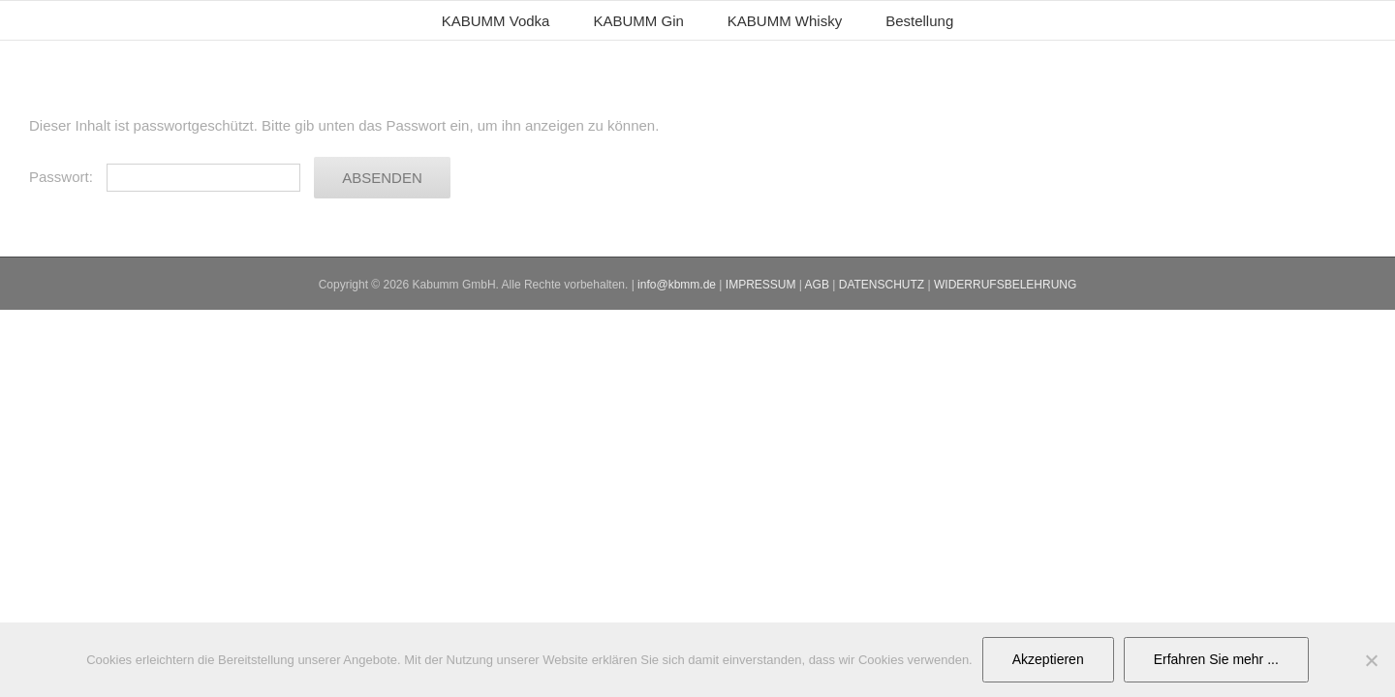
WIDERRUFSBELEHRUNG (1005, 284)
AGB (817, 284)
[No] (1370, 660)
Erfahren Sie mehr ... (1216, 659)
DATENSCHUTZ (881, 284)
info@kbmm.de (676, 284)
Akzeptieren (1048, 659)
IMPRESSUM (761, 284)
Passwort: (164, 176)
